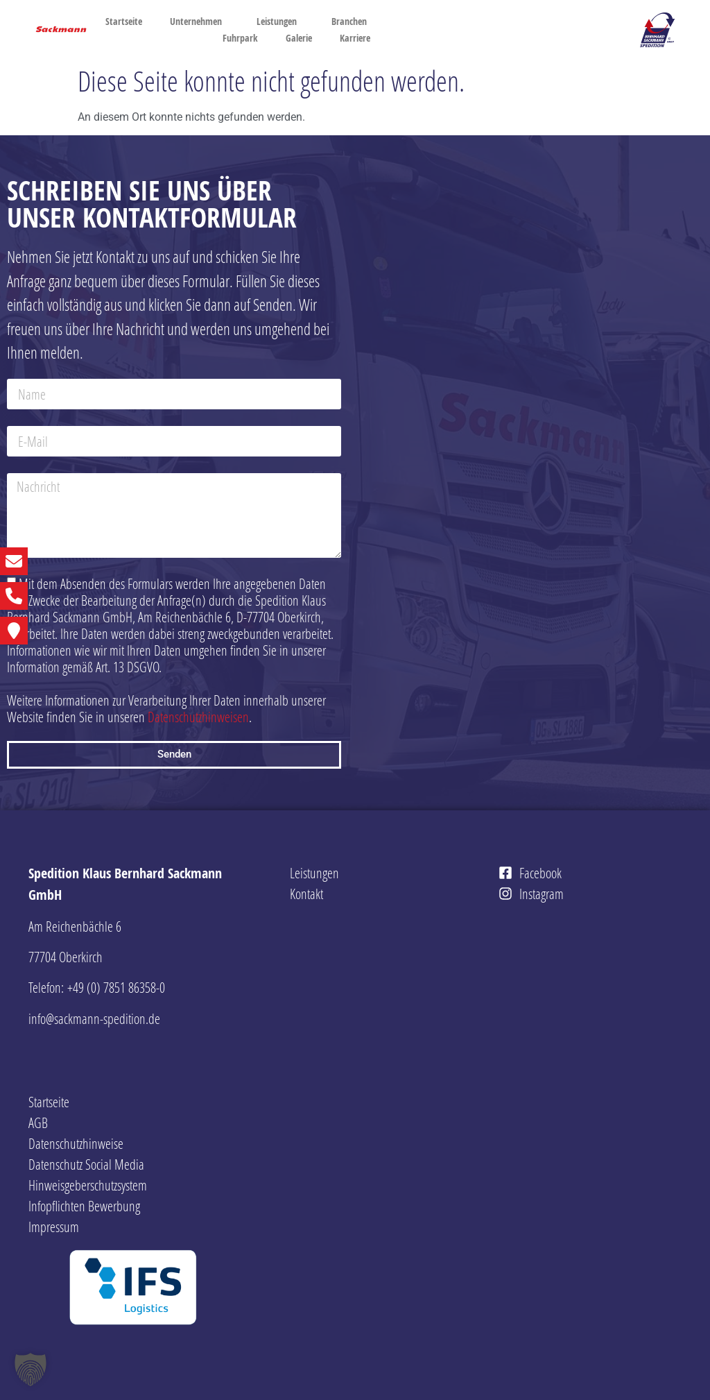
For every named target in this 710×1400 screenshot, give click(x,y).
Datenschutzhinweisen (198, 717)
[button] (30, 1369)
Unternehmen (199, 21)
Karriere (358, 38)
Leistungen (280, 21)
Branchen (349, 21)
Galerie (299, 37)
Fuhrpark (240, 37)
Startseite (123, 21)
